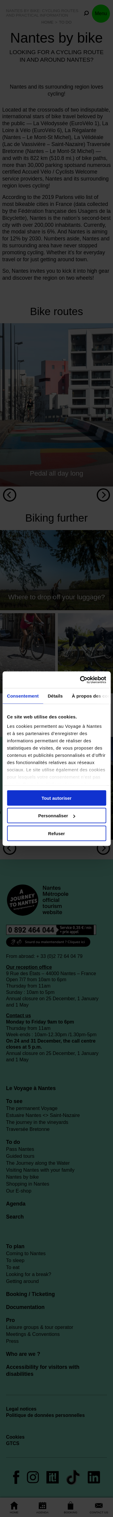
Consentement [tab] (23, 695)
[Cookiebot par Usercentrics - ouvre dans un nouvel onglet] (80, 680)
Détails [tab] (55, 695)
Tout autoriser (57, 797)
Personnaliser (56, 815)
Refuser (56, 833)
